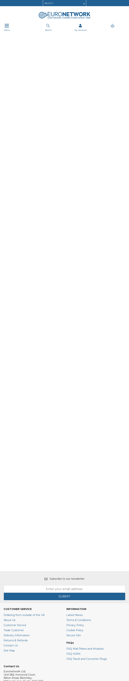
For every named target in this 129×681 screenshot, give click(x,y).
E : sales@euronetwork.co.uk (22, 603)
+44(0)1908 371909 (17, 609)
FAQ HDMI (73, 569)
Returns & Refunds (16, 555)
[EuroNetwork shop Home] (64, 18)
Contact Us (11, 560)
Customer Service (15, 540)
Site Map (9, 566)
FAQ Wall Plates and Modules (85, 564)
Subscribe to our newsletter (64, 494)
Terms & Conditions (78, 535)
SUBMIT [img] (65, 512)
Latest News (74, 530)
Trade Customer (14, 545)
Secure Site (73, 550)
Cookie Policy (74, 545)
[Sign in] (81, 27)
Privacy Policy (75, 540)
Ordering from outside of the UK (24, 530)
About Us (9, 535)
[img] (24, 633)
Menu (7, 27)
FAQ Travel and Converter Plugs (86, 574)
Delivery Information (17, 550)
